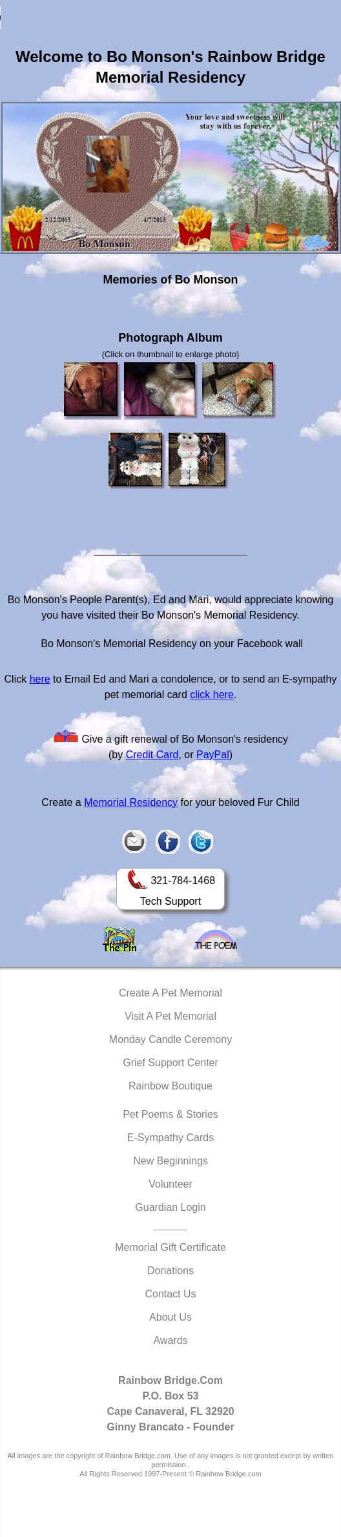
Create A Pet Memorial (170, 992)
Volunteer (170, 1184)
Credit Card (152, 754)
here (40, 679)
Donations (170, 1270)
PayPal (212, 754)
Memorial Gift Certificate (170, 1247)
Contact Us (170, 1293)
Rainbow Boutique (170, 1085)
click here (212, 694)
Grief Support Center (170, 1062)
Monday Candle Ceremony (170, 1039)
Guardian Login (170, 1207)
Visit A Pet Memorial (170, 1016)
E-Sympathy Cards (170, 1137)
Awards (170, 1340)
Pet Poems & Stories (170, 1114)
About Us (170, 1317)
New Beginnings (170, 1160)
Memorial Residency (131, 802)
